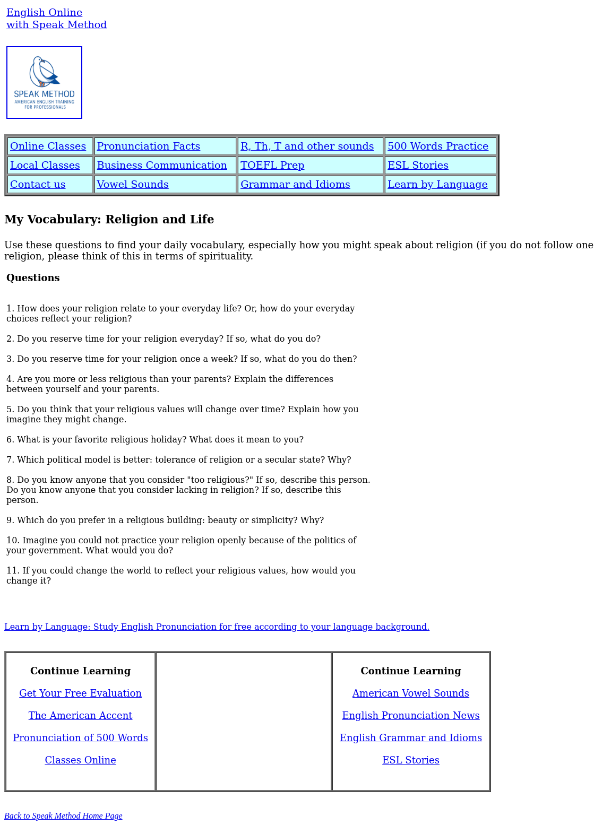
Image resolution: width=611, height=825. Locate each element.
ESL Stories (418, 165)
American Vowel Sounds (410, 693)
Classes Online (80, 760)
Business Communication (162, 165)
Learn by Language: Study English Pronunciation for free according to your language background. (216, 627)
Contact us (38, 184)
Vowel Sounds (133, 184)
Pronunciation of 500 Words (80, 737)
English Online (44, 12)
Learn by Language (438, 184)
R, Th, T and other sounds (307, 146)
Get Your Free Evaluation (80, 693)
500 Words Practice (438, 146)
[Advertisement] (304, 79)
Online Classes (48, 146)
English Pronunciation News (410, 715)
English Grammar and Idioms (411, 737)
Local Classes (45, 165)
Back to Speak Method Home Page (63, 815)
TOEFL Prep (272, 165)
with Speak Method (56, 25)
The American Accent (81, 715)
